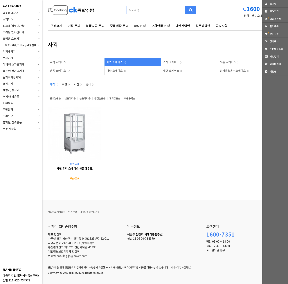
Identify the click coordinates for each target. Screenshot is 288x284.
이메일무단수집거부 (90, 211)
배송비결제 (275, 64)
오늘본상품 (275, 18)
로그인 (273, 3)
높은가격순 (85, 98)
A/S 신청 (140, 25)
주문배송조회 (276, 49)
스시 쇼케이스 (173, 62)
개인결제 (274, 56)
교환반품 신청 (160, 25)
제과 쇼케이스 (116, 62)
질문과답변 (203, 25)
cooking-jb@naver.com (72, 256)
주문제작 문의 (119, 25)
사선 (78, 84)
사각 (54, 84)
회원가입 (274, 11)
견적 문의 (74, 25)
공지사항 (222, 25)
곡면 (66, 84)
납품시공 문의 (95, 25)
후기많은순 (114, 98)
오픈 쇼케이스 (229, 62)
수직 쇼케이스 (60, 62)
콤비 (90, 84)
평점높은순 (99, 98)
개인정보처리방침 (56, 211)
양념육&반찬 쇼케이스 (234, 70)
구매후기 (56, 25)
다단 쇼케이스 (116, 70)
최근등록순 (129, 98)
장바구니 (274, 41)
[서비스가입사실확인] (180, 267)
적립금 (273, 71)
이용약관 (72, 211)
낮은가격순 (70, 98)
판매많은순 (55, 98)
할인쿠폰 (274, 26)
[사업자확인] (88, 243)
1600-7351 (261, 9)
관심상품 (274, 34)
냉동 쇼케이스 (60, 70)
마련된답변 (182, 25)
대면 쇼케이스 (173, 70)
